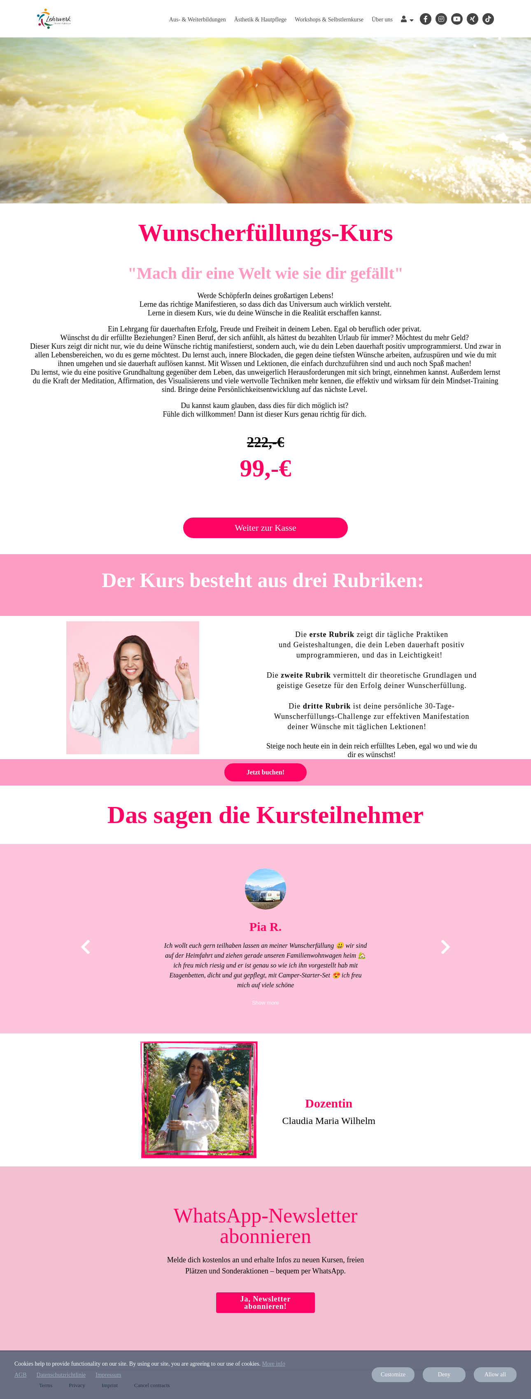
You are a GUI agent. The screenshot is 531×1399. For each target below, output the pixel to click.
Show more (265, 1003)
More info (273, 1364)
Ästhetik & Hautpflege (260, 19)
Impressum (108, 1375)
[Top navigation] (407, 20)
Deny (444, 1374)
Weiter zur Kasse (265, 527)
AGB (20, 1375)
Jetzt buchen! (265, 772)
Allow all (495, 1374)
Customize (393, 1374)
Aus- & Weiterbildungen (197, 19)
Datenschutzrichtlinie (61, 1375)
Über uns (382, 19)
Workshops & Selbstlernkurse (329, 19)
